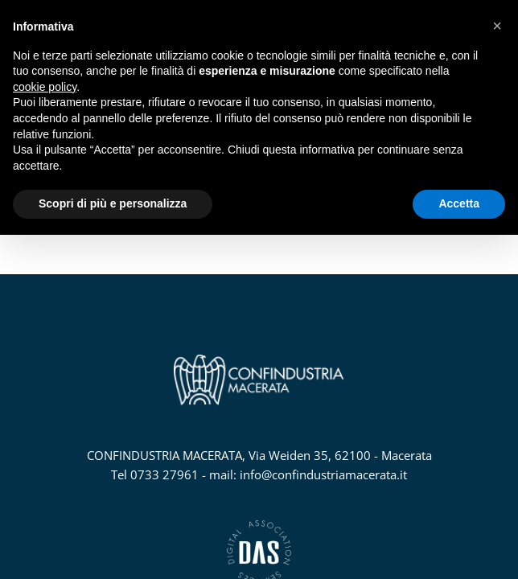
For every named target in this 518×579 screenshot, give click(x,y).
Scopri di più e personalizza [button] (113, 203)
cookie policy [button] (44, 86)
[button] (497, 26)
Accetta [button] (458, 203)
